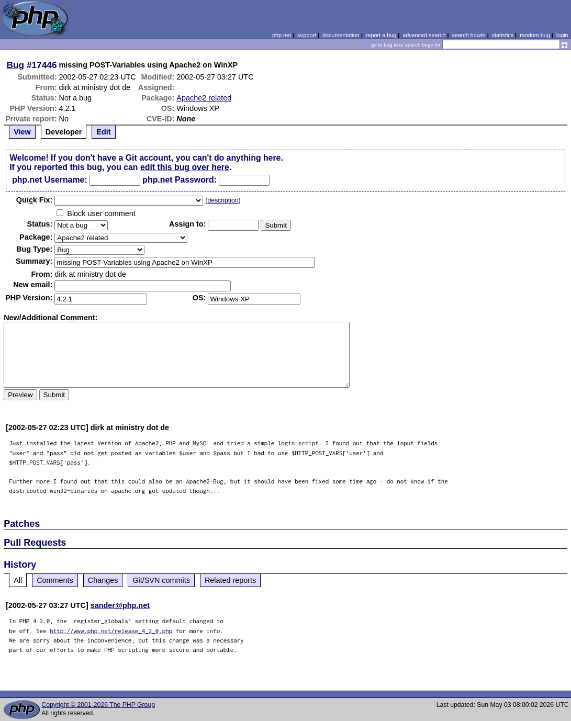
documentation (341, 35)
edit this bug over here (184, 167)
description (222, 200)
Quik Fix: (34, 200)
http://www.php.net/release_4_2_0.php (111, 630)
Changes (103, 580)
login (562, 35)
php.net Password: (179, 179)
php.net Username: (49, 179)
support (306, 35)
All (18, 580)
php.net (281, 35)
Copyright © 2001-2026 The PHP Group (98, 704)
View (22, 132)
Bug (16, 65)
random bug (535, 35)
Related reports (230, 580)
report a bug (381, 35)
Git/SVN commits (161, 580)
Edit (103, 132)
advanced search (423, 35)
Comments (55, 580)
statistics (502, 35)
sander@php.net (120, 605)
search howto (468, 35)
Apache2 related (203, 98)
